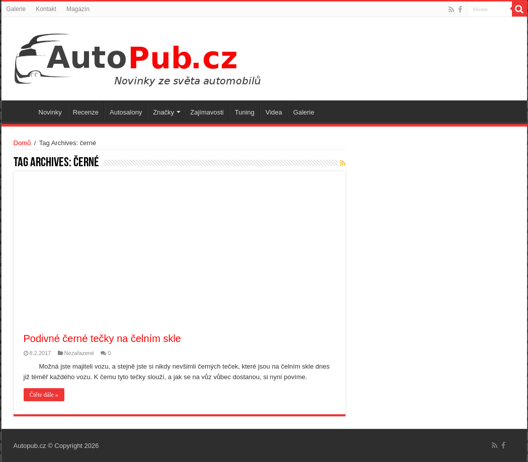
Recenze (86, 112)
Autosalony (126, 112)
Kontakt (46, 9)
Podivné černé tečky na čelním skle (103, 338)
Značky (163, 112)
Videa (274, 112)
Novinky (50, 112)
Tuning (244, 112)
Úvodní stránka (20, 111)
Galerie (16, 9)
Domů (22, 143)
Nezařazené (79, 353)
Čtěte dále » (44, 394)
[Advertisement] (179, 256)
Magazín (78, 9)
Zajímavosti (206, 112)
